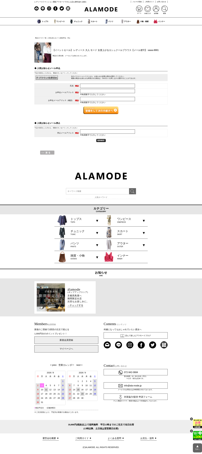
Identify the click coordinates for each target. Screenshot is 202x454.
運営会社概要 (50, 438)
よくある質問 (115, 438)
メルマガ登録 (137, 2)
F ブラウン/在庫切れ (47, 78)
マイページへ (66, 349)
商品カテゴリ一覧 (40, 38)
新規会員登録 (66, 340)
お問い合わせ (161, 2)
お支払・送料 (147, 438)
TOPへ (197, 446)
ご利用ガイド (149, 2)
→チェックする (75, 305)
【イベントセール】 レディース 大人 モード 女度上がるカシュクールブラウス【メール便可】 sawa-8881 (106, 50)
